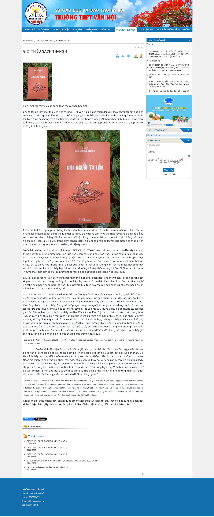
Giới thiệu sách (63, 41)
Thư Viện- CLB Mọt (45, 41)
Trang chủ (28, 41)
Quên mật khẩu (169, 174)
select (190, 135)
